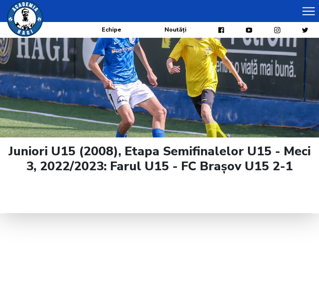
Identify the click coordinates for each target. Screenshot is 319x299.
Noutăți (175, 30)
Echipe (111, 30)
